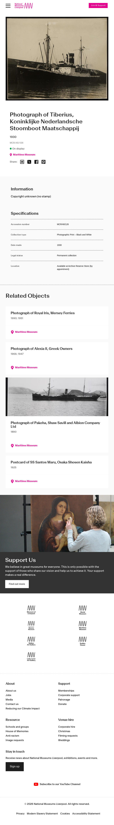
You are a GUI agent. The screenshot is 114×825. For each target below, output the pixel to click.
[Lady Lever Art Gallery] (31, 657)
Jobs (8, 695)
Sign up (15, 766)
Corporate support (69, 695)
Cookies (65, 814)
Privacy (20, 814)
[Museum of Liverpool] (31, 610)
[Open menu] (8, 5)
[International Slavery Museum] (31, 626)
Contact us (12, 704)
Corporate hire (66, 727)
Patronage (64, 700)
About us (11, 691)
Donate (62, 704)
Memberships (66, 691)
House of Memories (17, 731)
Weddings (64, 740)
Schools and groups (17, 727)
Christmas (64, 731)
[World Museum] (82, 610)
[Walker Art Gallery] (31, 641)
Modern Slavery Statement (42, 814)
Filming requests (68, 736)
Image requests (15, 740)
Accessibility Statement (86, 814)
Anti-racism (12, 736)
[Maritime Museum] (82, 626)
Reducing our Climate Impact (23, 708)
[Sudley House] (82, 641)
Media (9, 700)
